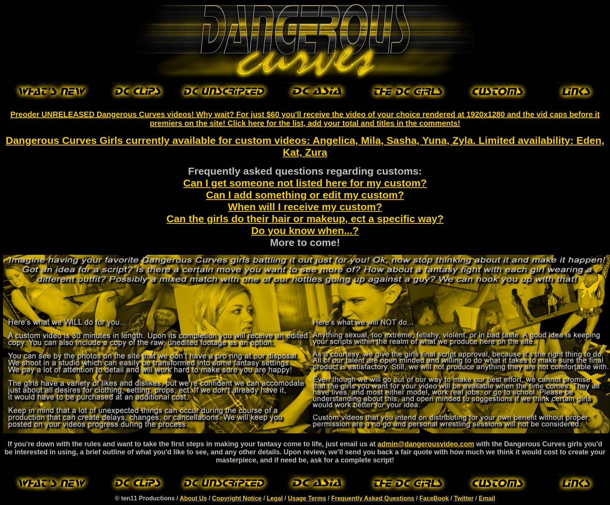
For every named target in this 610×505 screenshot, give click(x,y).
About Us (193, 498)
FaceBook (434, 498)
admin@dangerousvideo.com (426, 444)
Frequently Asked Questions (372, 498)
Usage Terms (307, 498)
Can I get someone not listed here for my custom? (305, 183)
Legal (275, 498)
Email (487, 498)
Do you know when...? (305, 230)
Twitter (464, 498)
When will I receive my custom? (305, 207)
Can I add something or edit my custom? (305, 195)
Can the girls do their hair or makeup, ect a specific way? (304, 218)
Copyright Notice (237, 498)
